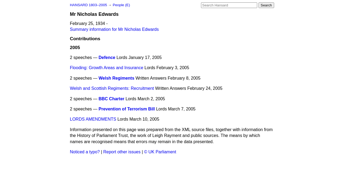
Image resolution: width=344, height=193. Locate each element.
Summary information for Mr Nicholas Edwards (114, 29)
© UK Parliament (160, 152)
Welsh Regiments (116, 78)
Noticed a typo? (85, 152)
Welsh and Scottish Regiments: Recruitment (112, 88)
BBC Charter (111, 98)
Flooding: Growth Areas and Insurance (106, 67)
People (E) (121, 5)
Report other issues (122, 152)
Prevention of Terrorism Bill (127, 109)
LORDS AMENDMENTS (93, 119)
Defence (107, 57)
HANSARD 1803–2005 (88, 5)
